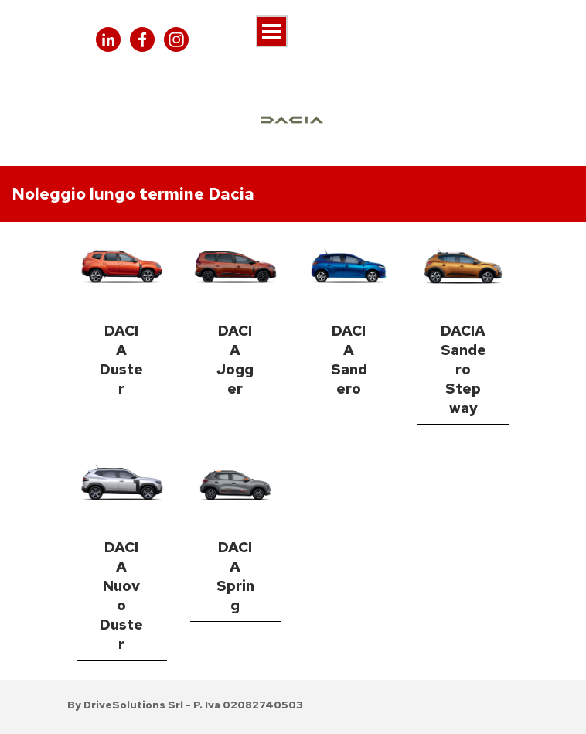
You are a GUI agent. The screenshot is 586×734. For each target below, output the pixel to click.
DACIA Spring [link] (235, 576)
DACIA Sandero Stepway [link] (463, 369)
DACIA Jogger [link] (235, 359)
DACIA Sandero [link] (349, 359)
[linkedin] (108, 39)
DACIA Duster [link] (121, 359)
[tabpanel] (293, 194)
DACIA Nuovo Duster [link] (121, 596)
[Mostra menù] (272, 31)
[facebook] (142, 39)
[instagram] (176, 39)
